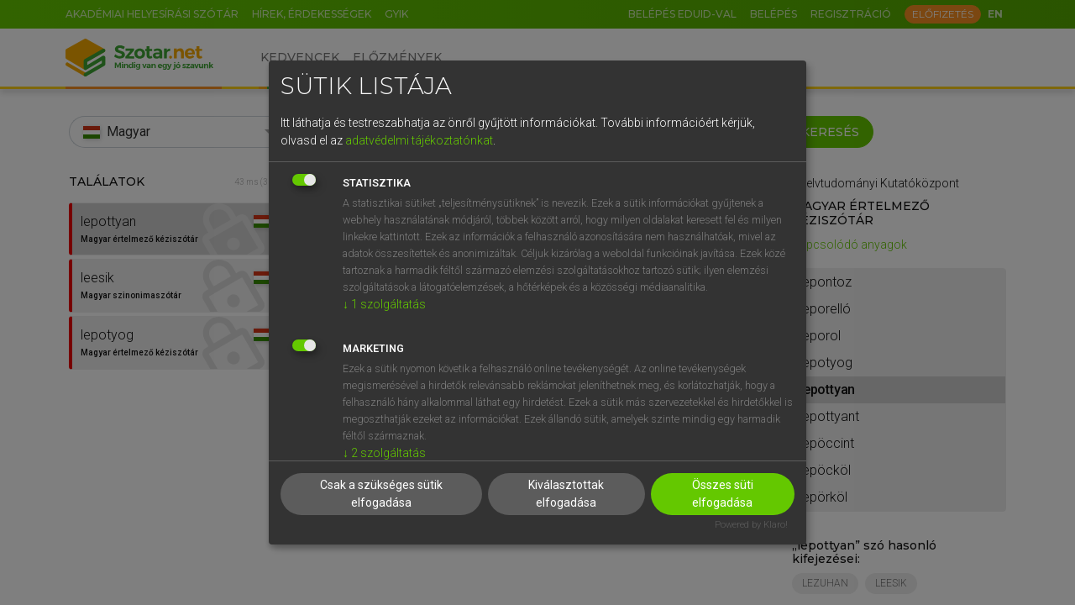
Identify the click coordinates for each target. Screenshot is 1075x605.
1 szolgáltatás (384, 304)
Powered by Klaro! (751, 524)
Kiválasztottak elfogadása (566, 493)
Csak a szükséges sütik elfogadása (381, 493)
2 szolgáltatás (384, 453)
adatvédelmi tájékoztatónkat (419, 140)
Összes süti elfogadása (722, 493)
